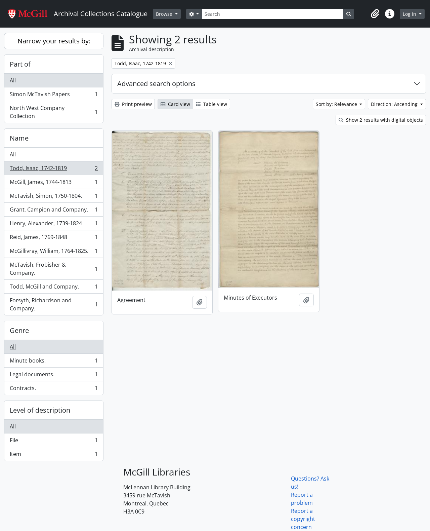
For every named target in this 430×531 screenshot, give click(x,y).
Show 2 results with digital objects (381, 120)
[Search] (272, 14)
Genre (19, 330)
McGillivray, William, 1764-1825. (53, 252)
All (13, 80)
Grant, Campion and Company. (53, 211)
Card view (175, 104)
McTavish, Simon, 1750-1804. (53, 197)
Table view (211, 104)
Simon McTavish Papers (53, 95)
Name (19, 138)
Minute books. (53, 362)
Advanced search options (156, 83)
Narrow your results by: (53, 40)
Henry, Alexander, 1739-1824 (53, 224)
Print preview (133, 104)
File (53, 441)
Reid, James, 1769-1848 (53, 238)
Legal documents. (53, 375)
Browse (165, 14)
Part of (20, 64)
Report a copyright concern (303, 519)
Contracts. (53, 389)
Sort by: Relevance (337, 104)
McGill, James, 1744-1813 (53, 183)
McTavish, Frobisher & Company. (53, 268)
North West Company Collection (53, 112)
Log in (410, 14)
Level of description (40, 410)
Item (53, 455)
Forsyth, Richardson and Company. (53, 304)
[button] (375, 13)
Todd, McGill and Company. (53, 288)
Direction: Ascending (395, 104)
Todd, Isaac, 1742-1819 (53, 169)
